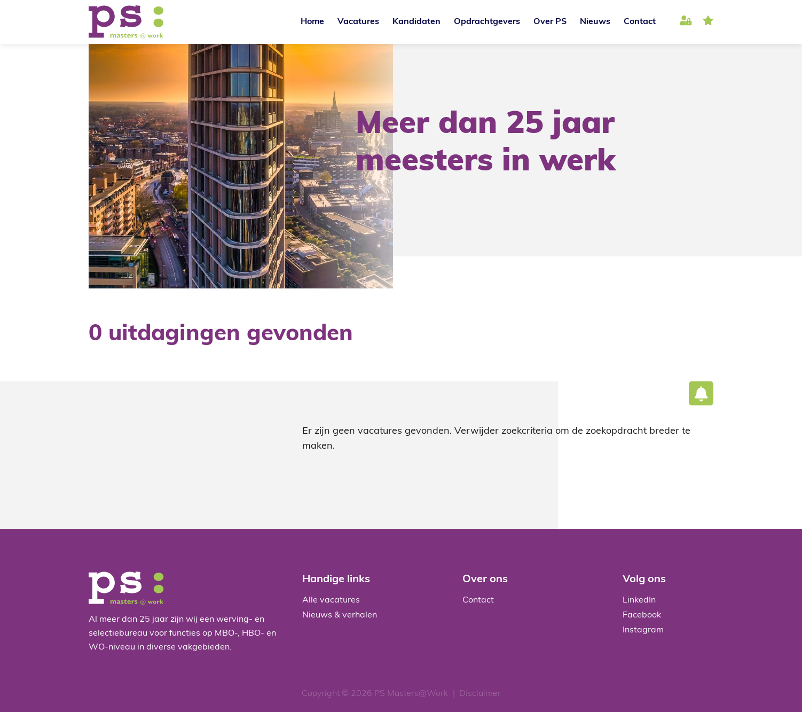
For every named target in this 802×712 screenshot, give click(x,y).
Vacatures (358, 22)
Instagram (643, 630)
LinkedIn (639, 600)
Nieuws (595, 22)
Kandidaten (416, 22)
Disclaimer (480, 694)
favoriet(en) (708, 22)
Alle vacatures (331, 600)
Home (312, 22)
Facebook (642, 615)
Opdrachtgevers (487, 22)
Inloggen (686, 22)
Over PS (550, 22)
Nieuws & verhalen (339, 615)
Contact (640, 22)
